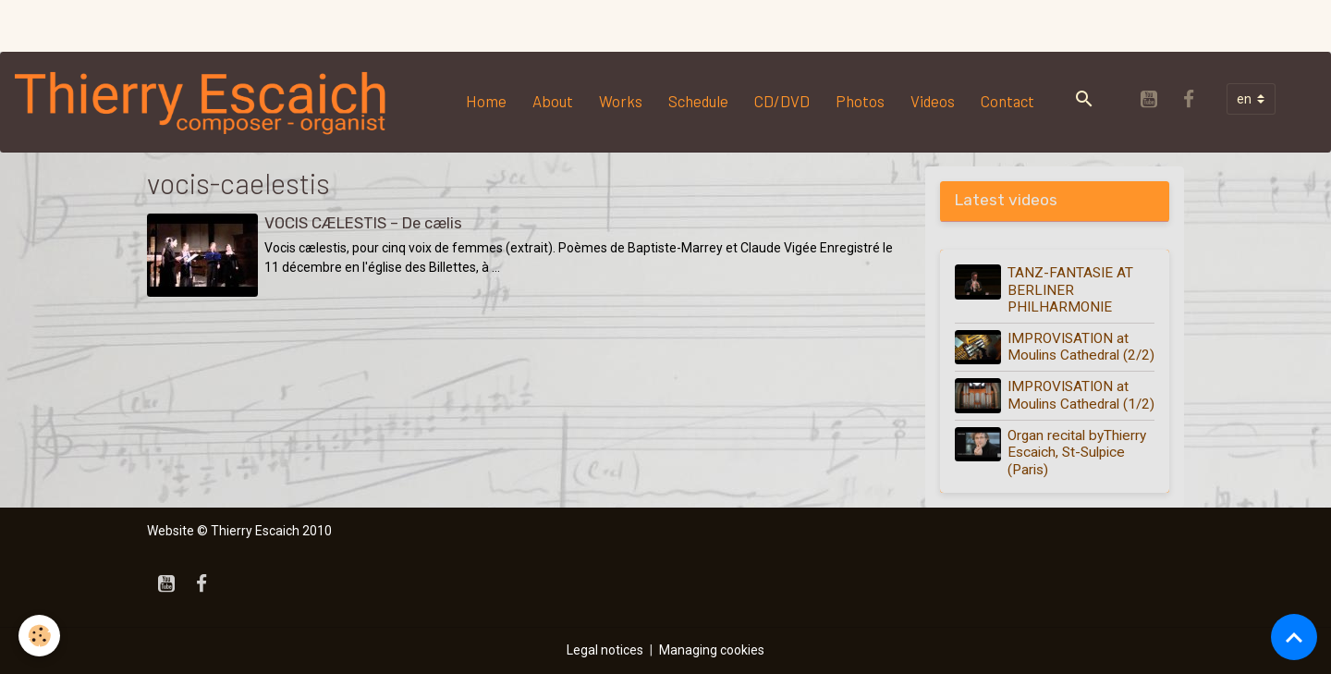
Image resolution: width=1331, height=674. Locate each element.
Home (486, 101)
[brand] (205, 102)
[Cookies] (39, 635)
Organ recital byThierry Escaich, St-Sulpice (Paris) (1076, 452)
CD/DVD (782, 101)
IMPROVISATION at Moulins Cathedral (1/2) (1080, 394)
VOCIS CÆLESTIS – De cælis (363, 223)
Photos (860, 101)
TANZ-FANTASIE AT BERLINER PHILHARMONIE (1070, 289)
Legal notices (605, 650)
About (552, 101)
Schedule (698, 101)
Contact (1007, 101)
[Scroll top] (1294, 637)
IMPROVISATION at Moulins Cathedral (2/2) (1080, 346)
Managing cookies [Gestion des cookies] (711, 650)
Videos (932, 101)
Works (620, 101)
